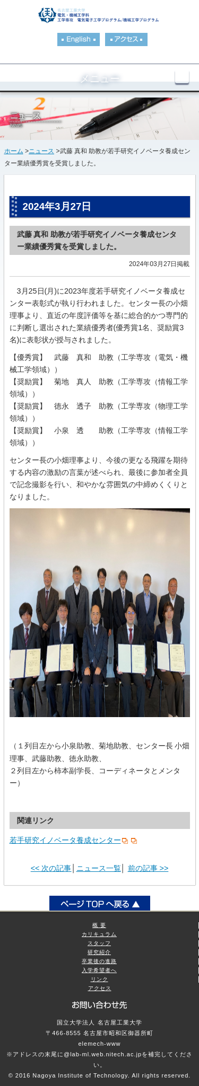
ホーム (13, 151)
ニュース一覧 (98, 868)
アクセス (99, 988)
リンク (99, 979)
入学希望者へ (99, 970)
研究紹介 (99, 952)
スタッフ (99, 943)
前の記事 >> (148, 868)
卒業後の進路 (99, 961)
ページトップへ (99, 904)
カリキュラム (99, 934)
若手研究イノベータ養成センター (65, 840)
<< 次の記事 (51, 868)
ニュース (41, 151)
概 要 (99, 925)
